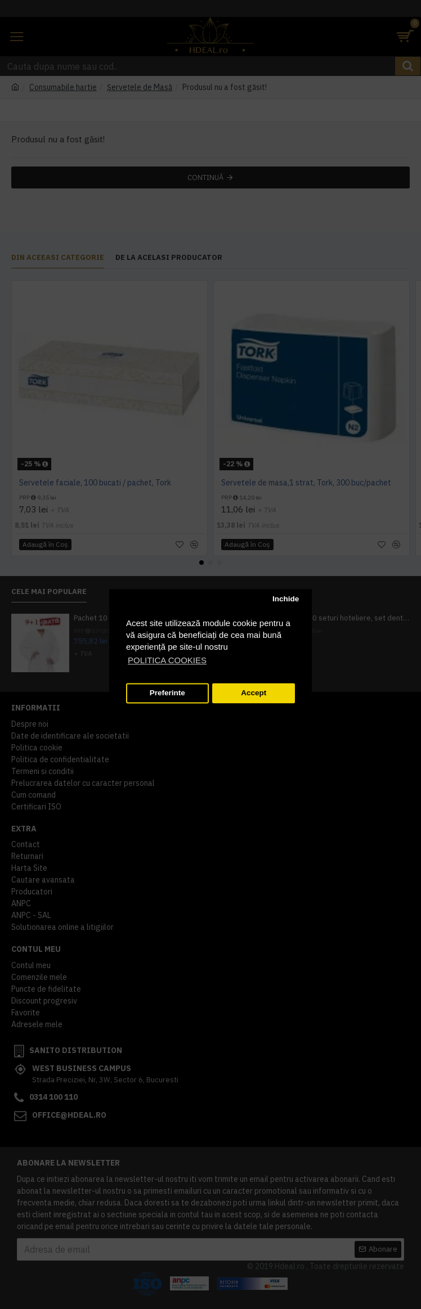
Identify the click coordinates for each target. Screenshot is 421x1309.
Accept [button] (253, 693)
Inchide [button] (285, 599)
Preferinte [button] (167, 693)
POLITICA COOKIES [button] (167, 660)
